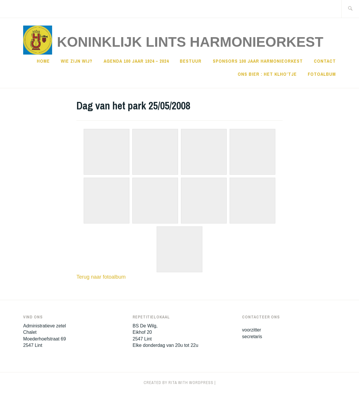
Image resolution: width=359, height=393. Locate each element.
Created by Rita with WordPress (178, 382)
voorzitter (251, 329)
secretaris (252, 336)
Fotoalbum (322, 74)
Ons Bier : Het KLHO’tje (267, 74)
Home (43, 61)
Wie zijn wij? (76, 61)
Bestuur (191, 61)
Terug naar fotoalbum (101, 277)
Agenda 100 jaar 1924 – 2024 (136, 61)
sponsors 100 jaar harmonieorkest (258, 61)
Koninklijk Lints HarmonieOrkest (190, 42)
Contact (325, 61)
